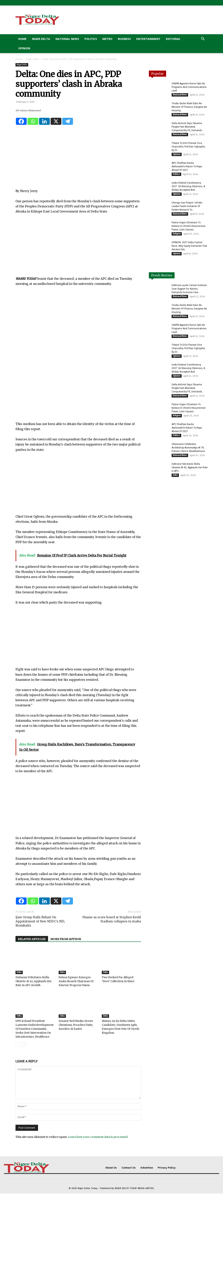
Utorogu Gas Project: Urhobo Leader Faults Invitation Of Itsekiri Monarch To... (187, 206)
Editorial (173, 39)
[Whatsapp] (32, 196)
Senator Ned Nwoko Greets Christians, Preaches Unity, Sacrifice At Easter (76, 1100)
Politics (91, 39)
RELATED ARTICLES (32, 1015)
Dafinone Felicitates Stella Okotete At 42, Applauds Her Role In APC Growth (33, 1057)
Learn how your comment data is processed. (98, 1212)
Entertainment (148, 39)
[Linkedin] (44, 196)
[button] (203, 39)
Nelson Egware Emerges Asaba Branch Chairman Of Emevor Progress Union (76, 1057)
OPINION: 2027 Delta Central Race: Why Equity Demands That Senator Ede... (189, 246)
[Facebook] (21, 196)
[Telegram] (67, 196)
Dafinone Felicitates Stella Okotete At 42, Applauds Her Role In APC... (190, 467)
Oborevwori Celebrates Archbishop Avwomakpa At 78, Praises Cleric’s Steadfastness (188, 448)
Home (22, 39)
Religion (177, 233)
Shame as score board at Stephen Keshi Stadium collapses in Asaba (111, 995)
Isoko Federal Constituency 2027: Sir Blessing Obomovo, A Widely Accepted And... (188, 186)
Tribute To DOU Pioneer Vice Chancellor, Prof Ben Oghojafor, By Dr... (188, 147)
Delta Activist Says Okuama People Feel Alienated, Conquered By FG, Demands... (188, 127)
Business (124, 39)
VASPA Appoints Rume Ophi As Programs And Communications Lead (189, 87)
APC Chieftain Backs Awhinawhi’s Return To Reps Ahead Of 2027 (187, 166)
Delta (19, 1048)
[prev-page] (17, 1120)
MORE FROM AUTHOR (65, 1015)
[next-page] (24, 1120)
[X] (56, 196)
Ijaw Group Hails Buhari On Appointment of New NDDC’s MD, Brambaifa (40, 997)
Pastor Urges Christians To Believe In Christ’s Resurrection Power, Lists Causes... (189, 226)
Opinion (24, 48)
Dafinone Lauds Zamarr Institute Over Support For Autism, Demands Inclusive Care (189, 289)
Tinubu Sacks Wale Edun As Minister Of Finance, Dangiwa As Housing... (189, 107)
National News (67, 39)
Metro (107, 39)
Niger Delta (41, 39)
